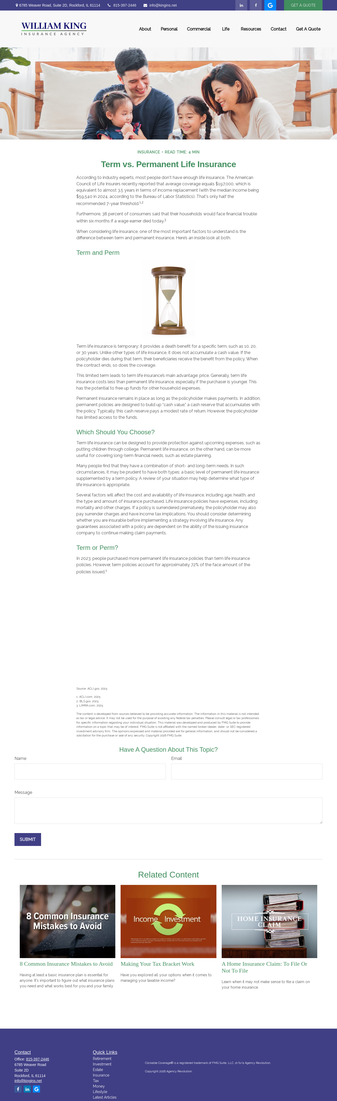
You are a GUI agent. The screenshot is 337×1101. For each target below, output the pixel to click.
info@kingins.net (160, 5)
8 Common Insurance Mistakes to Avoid (66, 963)
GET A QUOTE (303, 5)
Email (176, 758)
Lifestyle (100, 1092)
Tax (96, 1081)
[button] (145, 29)
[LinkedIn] (241, 5)
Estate (98, 1070)
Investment (102, 1064)
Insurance (101, 1075)
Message (23, 792)
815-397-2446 (121, 5)
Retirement (102, 1059)
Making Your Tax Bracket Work (157, 963)
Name (20, 758)
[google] (270, 5)
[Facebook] (256, 5)
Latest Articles (105, 1097)
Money (99, 1086)
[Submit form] (27, 839)
